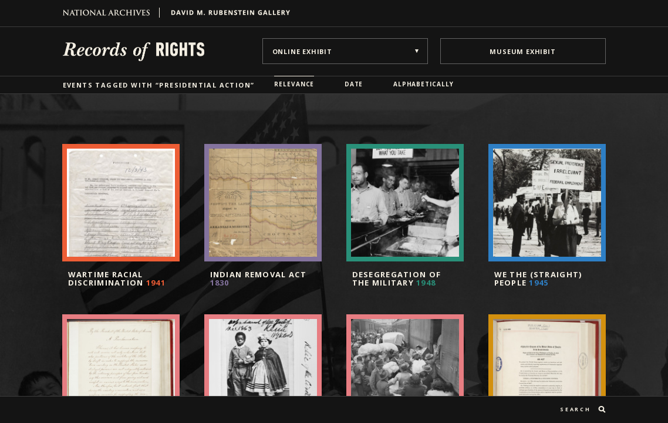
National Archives (111, 13)
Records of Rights (133, 51)
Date (354, 84)
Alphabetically (423, 84)
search (575, 409)
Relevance (294, 84)
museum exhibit (522, 51)
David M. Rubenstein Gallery (226, 13)
